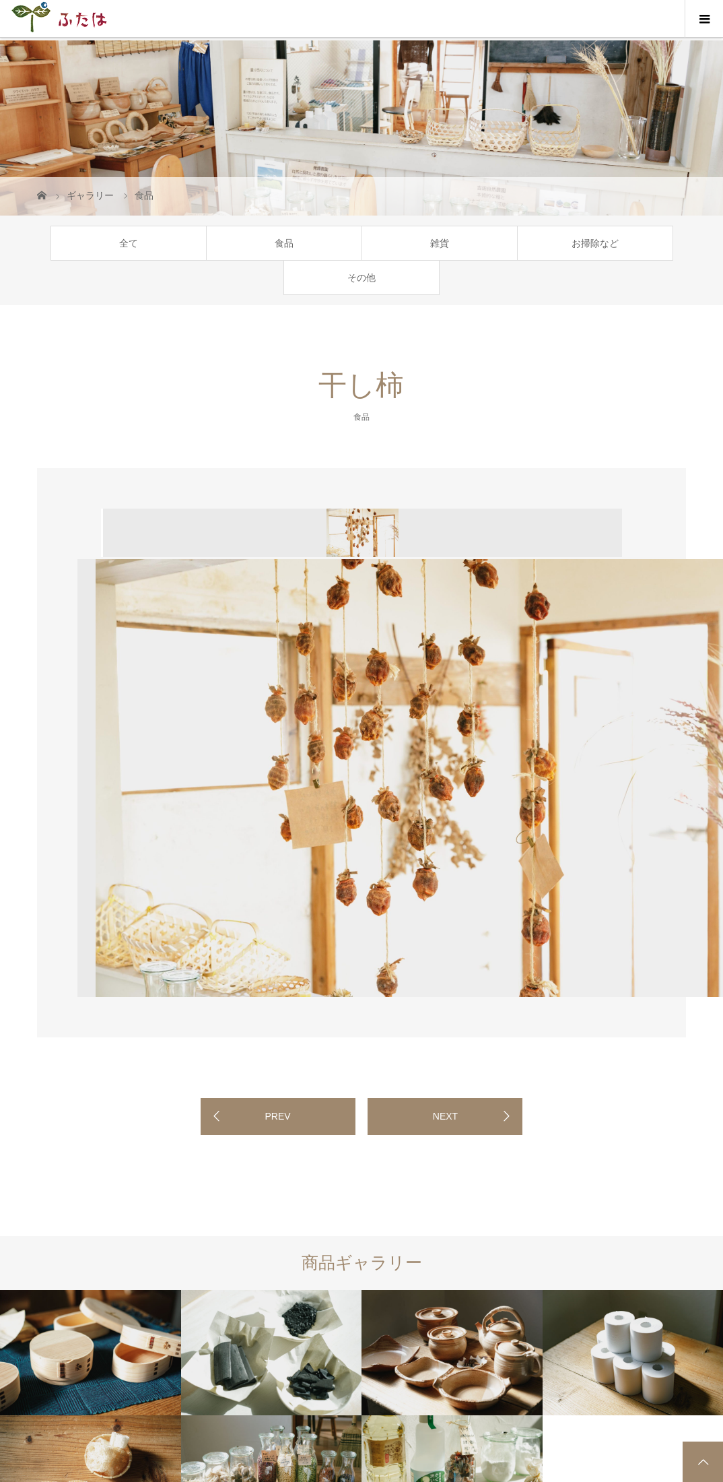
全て (128, 243)
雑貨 (439, 243)
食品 (284, 243)
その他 (361, 277)
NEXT (445, 1116)
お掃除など (595, 243)
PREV (277, 1116)
